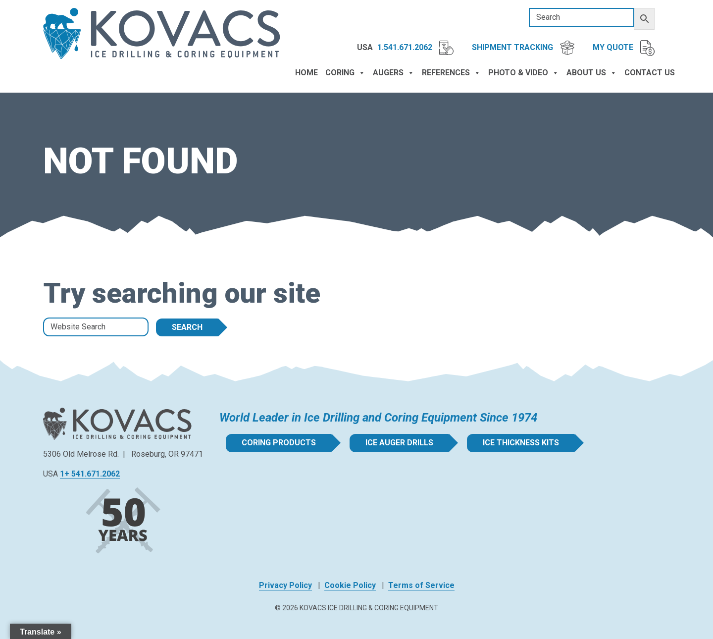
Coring (345, 73)
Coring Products (279, 442)
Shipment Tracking (523, 48)
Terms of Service (421, 585)
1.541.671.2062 (415, 48)
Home (306, 72)
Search (187, 327)
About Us (591, 73)
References (451, 73)
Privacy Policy (285, 585)
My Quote (624, 48)
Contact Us (649, 72)
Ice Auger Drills (399, 442)
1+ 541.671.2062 (90, 474)
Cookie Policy (350, 585)
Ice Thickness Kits (521, 442)
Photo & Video (523, 73)
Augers (393, 73)
